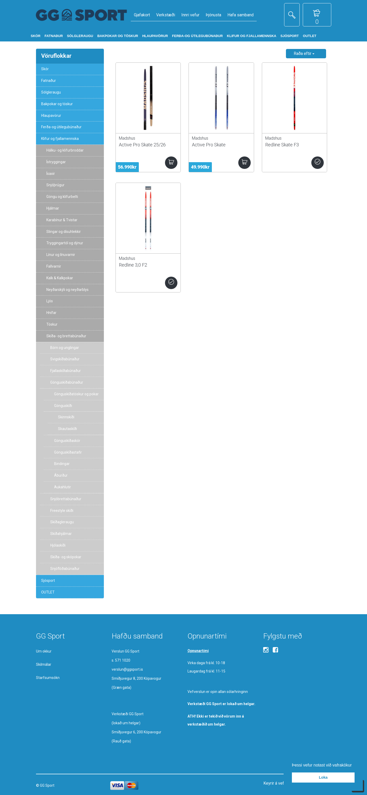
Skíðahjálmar (61, 534)
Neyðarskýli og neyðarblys (67, 290)
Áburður (61, 475)
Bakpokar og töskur (57, 104)
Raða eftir (304, 53)
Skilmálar (43, 664)
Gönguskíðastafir (68, 452)
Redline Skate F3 (282, 144)
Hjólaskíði (58, 545)
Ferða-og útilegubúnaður (61, 127)
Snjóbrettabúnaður (65, 499)
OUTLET (48, 592)
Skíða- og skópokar (65, 557)
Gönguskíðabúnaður (66, 382)
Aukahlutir (62, 487)
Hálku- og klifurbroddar (65, 150)
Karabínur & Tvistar (61, 220)
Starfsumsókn (48, 678)
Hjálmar (52, 208)
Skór (45, 69)
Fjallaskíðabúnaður (65, 371)
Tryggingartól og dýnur (64, 243)
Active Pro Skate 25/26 (142, 144)
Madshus (127, 138)
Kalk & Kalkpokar (59, 278)
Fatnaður (48, 80)
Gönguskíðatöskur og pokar (76, 394)
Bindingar (62, 464)
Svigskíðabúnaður (65, 359)
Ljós (49, 301)
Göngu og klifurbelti (62, 197)
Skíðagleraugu (62, 522)
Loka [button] (323, 777)
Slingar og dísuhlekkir (63, 232)
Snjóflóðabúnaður (65, 569)
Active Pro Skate (209, 144)
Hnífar (51, 313)
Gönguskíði (63, 406)
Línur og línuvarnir (60, 255)
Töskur (51, 324)
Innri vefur (190, 14)
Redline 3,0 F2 (133, 265)
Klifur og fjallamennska (60, 139)
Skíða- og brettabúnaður (66, 336)
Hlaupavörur (51, 115)
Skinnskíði (66, 417)
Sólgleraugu (51, 92)
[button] (354, 765)
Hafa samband (240, 14)
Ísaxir (50, 173)
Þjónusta (213, 14)
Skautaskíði (67, 429)
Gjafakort (142, 14)
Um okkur (44, 651)
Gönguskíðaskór (67, 441)
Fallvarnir (53, 266)
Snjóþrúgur (55, 185)
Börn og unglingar (64, 348)
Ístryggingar (56, 162)
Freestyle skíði (61, 510)
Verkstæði (165, 14)
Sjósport (48, 580)
